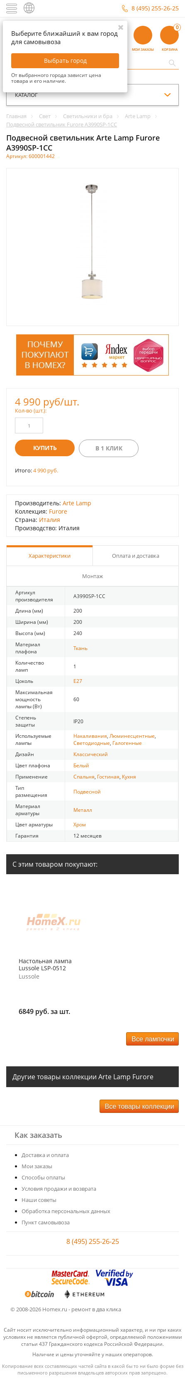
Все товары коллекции (139, 1106)
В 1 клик (108, 448)
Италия (49, 520)
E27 (77, 681)
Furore (58, 511)
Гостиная (108, 776)
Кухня (129, 776)
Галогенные (127, 743)
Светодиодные (91, 743)
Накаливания (90, 735)
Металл (82, 809)
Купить (45, 448)
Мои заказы (37, 1166)
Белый (81, 765)
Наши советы (39, 1200)
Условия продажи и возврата (59, 1188)
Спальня (84, 776)
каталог (26, 95)
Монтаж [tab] (92, 576)
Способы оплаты (43, 1177)
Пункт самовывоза (46, 1222)
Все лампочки (152, 1039)
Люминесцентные (132, 735)
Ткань (80, 648)
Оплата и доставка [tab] (135, 555)
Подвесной (87, 791)
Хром (79, 824)
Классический (90, 754)
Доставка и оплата (45, 1155)
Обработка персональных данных (66, 1211)
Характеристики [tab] (50, 555)
